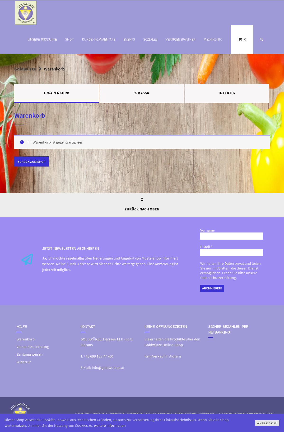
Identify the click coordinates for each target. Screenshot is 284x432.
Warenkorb (26, 339)
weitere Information (110, 425)
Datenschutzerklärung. (218, 277)
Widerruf (24, 361)
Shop (69, 39)
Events (129, 39)
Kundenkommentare (98, 39)
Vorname (207, 230)
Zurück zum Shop (31, 161)
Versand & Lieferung (33, 346)
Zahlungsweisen (30, 354)
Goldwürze (25, 69)
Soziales (150, 39)
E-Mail (206, 247)
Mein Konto (213, 39)
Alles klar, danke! (267, 423)
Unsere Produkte (42, 39)
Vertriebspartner (180, 39)
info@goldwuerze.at (108, 367)
